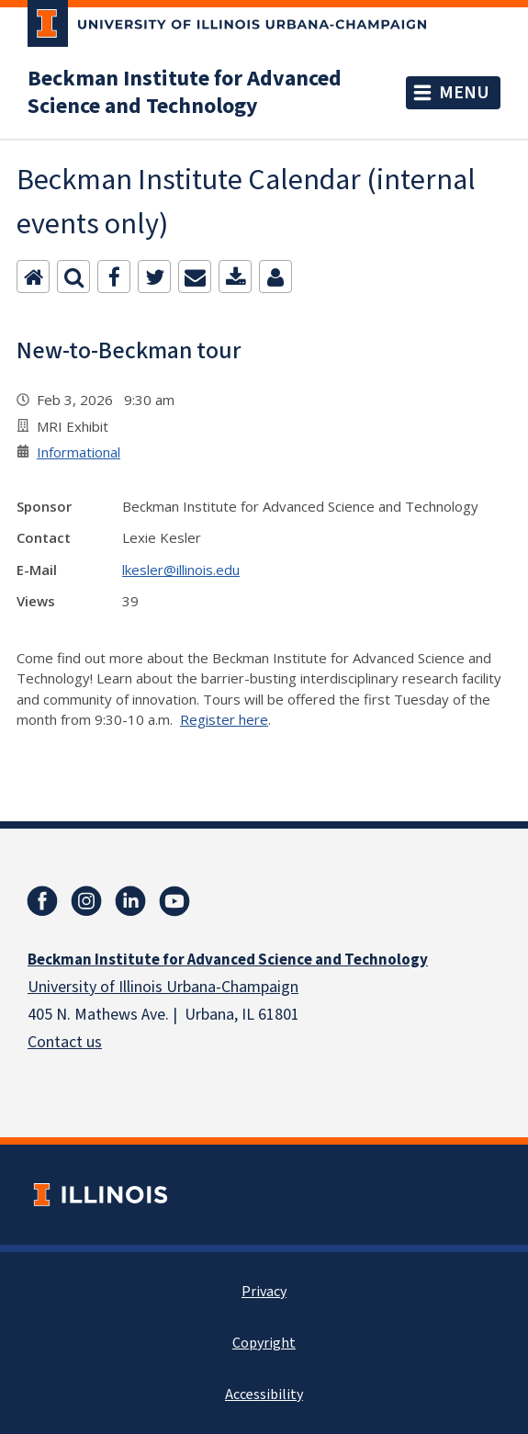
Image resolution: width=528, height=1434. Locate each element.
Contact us (65, 1042)
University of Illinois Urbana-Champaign (163, 987)
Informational (78, 452)
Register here (224, 719)
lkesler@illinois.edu (181, 569)
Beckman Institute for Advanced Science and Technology (185, 92)
